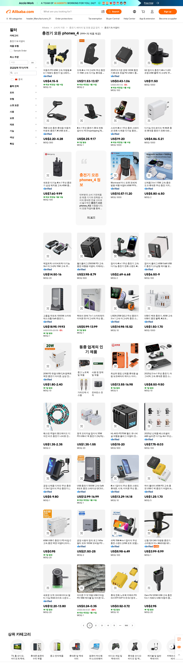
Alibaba (45, 27)
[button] (103, 11)
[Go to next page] (132, 625)
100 (126, 625)
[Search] (114, 11)
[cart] (144, 12)
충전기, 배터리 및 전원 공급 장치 (84, 27)
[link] (179, 639)
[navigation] (23, 326)
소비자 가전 (59, 27)
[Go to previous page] (83, 625)
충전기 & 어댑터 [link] (111, 27)
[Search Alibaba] (71, 11)
